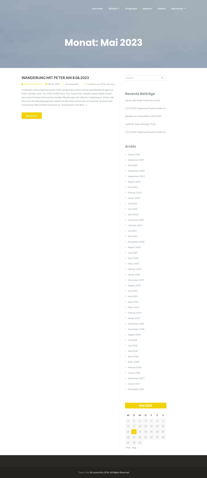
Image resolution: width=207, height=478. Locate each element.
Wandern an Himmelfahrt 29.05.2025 (143, 116)
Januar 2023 (134, 198)
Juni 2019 (132, 290)
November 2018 (136, 329)
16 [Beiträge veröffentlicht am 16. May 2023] (134, 431)
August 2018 (134, 334)
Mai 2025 (133, 165)
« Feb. (128, 447)
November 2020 (136, 241)
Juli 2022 (132, 203)
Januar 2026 (134, 154)
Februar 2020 (134, 269)
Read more (32, 115)
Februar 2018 (134, 367)
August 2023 (134, 181)
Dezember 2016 (136, 389)
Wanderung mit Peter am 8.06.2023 (55, 77)
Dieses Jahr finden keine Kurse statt (142, 100)
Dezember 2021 (136, 219)
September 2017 (136, 378)
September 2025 (136, 159)
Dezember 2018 (136, 323)
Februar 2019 (134, 312)
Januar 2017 (134, 383)
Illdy (87, 472)
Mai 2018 (133, 351)
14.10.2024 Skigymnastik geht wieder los (145, 131)
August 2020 (134, 247)
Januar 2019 (134, 318)
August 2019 (134, 285)
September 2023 (136, 176)
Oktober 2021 (135, 225)
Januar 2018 (134, 372)
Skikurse (147, 8)
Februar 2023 (134, 192)
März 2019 (133, 307)
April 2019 (133, 301)
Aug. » (135, 447)
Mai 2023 (133, 187)
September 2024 (136, 170)
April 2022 (133, 214)
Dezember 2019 (136, 280)
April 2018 (133, 356)
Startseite (97, 8)
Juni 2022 (132, 209)
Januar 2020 (134, 274)
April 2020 (133, 258)
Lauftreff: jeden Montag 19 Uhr (140, 124)
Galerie (161, 8)
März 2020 (133, 263)
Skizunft (113, 8)
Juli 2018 (132, 340)
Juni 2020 (132, 252)
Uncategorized (71, 84)
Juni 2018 (132, 345)
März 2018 (133, 361)
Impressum (177, 8)
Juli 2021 (132, 230)
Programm (131, 8)
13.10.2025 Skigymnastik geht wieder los (145, 108)
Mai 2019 (133, 296)
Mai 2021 (133, 236)
